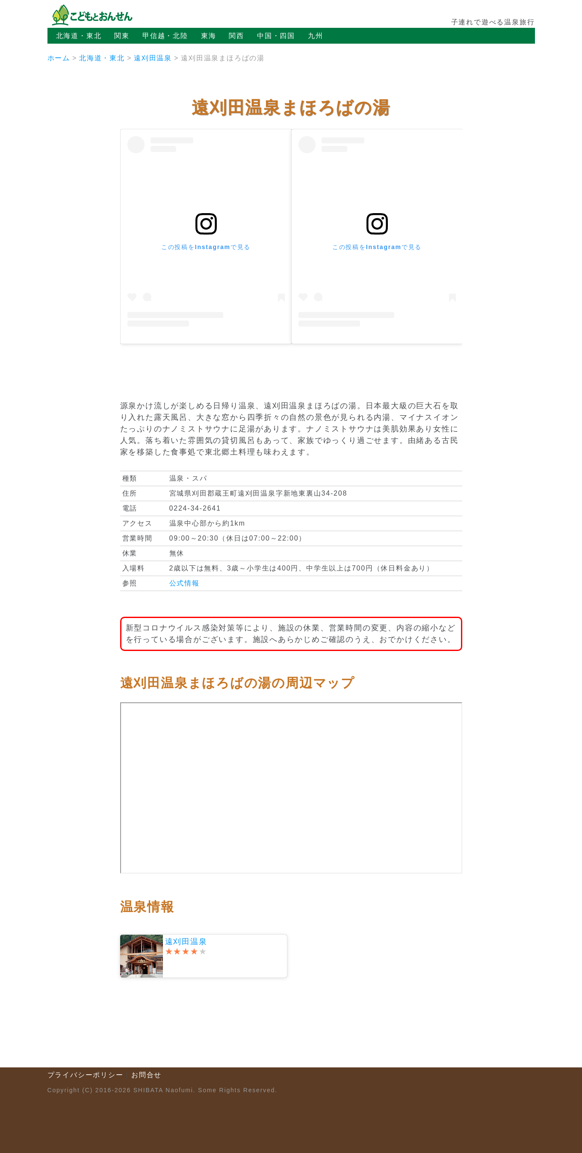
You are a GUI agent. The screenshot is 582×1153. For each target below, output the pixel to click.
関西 (236, 35)
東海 (208, 35)
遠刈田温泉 (153, 58)
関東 (122, 35)
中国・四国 (276, 35)
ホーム (58, 58)
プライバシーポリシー (85, 1075)
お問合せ (146, 1075)
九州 (315, 35)
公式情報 (184, 583)
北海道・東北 (79, 35)
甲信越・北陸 (165, 35)
